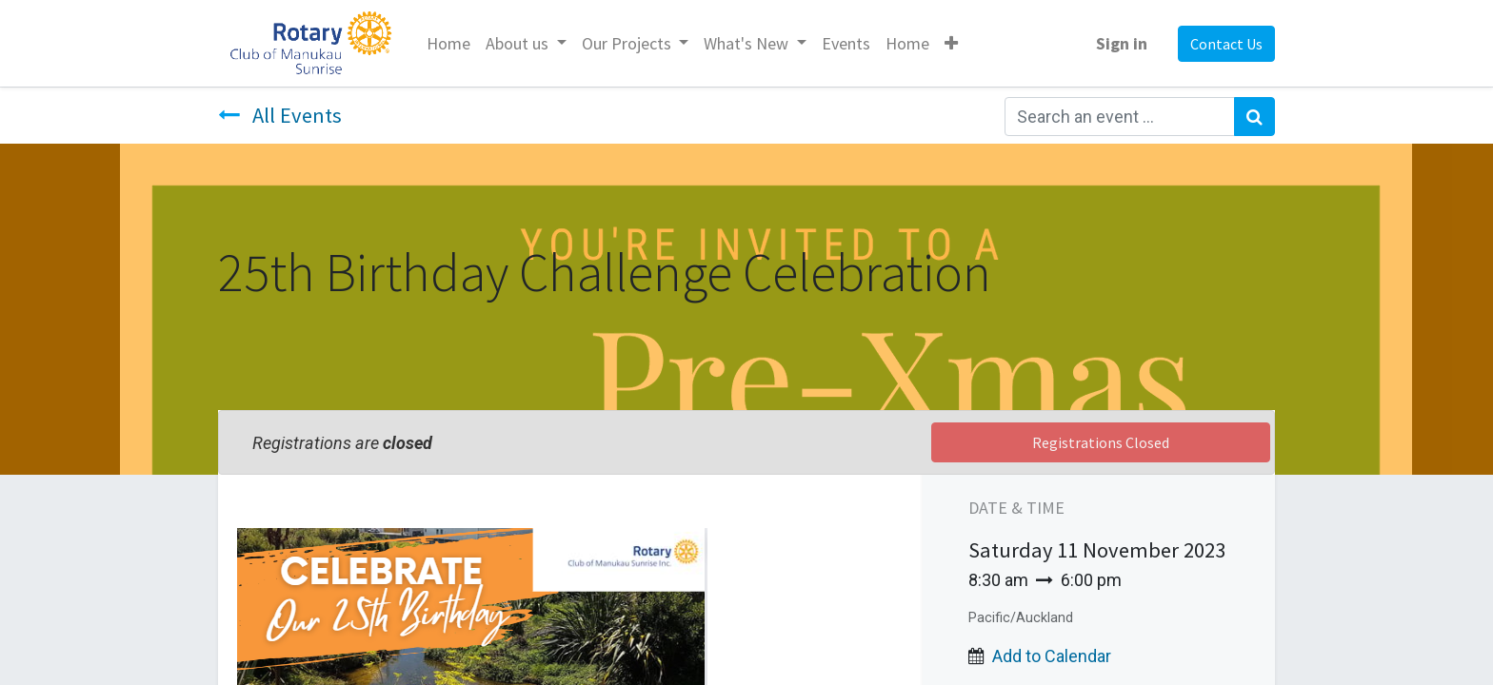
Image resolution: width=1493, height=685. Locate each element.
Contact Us (1226, 43)
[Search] (1254, 116)
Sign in (1121, 43)
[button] (951, 43)
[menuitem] (448, 43)
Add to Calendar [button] (1051, 656)
